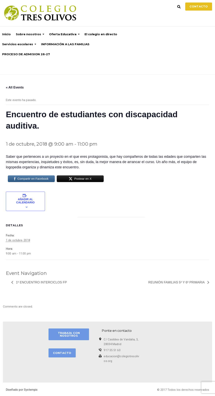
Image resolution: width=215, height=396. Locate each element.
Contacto (199, 6)
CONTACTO (62, 353)
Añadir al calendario (25, 201)
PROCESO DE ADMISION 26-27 (26, 54)
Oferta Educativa (62, 34)
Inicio (6, 34)
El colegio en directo (101, 34)
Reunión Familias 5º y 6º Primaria (176, 282)
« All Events (15, 87)
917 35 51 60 (112, 350)
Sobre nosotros (28, 34)
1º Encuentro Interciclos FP (41, 282)
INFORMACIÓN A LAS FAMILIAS (65, 44)
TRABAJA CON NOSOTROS (69, 334)
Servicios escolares (17, 44)
